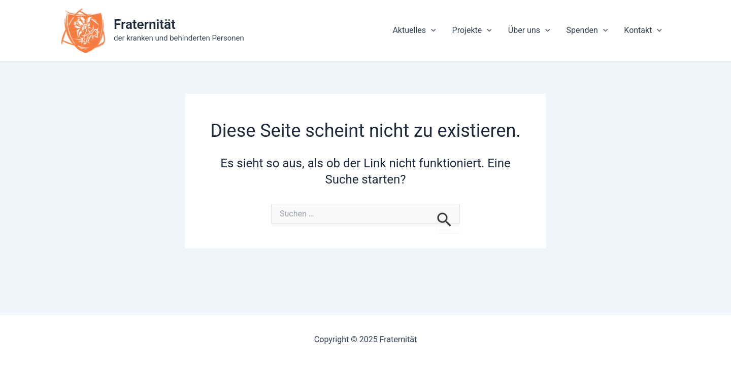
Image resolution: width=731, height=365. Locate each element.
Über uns (529, 30)
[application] (431, 30)
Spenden (587, 30)
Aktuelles (414, 30)
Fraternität (145, 24)
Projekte (472, 30)
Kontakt (643, 30)
